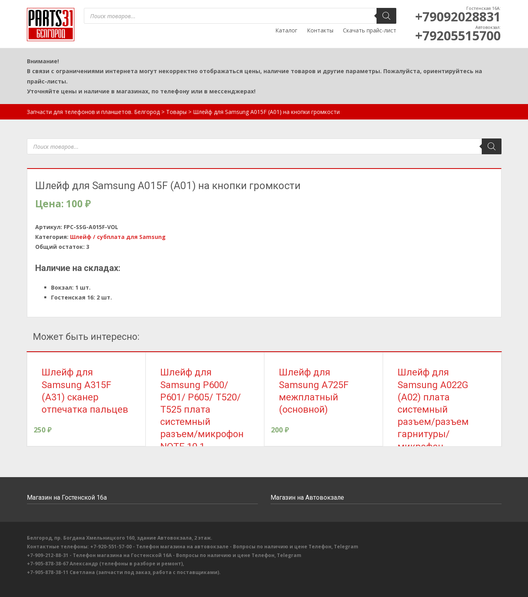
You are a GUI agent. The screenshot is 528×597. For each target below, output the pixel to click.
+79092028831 (458, 16)
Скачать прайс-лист (369, 30)
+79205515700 (458, 35)
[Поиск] (386, 16)
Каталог (286, 30)
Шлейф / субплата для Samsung (118, 237)
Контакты (320, 30)
